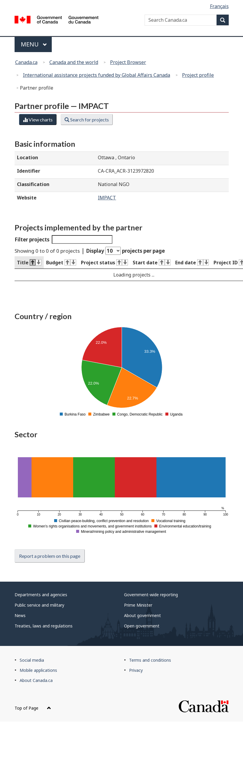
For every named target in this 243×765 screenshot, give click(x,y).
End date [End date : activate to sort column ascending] (192, 262)
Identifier (28, 171)
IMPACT (107, 197)
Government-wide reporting (151, 594)
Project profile (198, 75)
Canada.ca (26, 62)
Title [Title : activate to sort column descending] (29, 262)
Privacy (136, 670)
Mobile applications (38, 670)
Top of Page (33, 708)
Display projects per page (125, 251)
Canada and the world (73, 62)
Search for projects (87, 119)
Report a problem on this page (49, 556)
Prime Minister (138, 605)
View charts (38, 119)
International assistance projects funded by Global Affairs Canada (96, 75)
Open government (141, 626)
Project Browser (128, 62)
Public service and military (39, 605)
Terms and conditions (150, 660)
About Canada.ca (36, 680)
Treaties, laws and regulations (44, 626)
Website (27, 197)
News (20, 615)
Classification (33, 184)
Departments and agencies (41, 594)
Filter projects (64, 239)
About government (142, 615)
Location (27, 157)
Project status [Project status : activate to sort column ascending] (104, 262)
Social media (32, 660)
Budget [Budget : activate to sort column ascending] (61, 262)
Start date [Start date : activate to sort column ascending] (151, 262)
